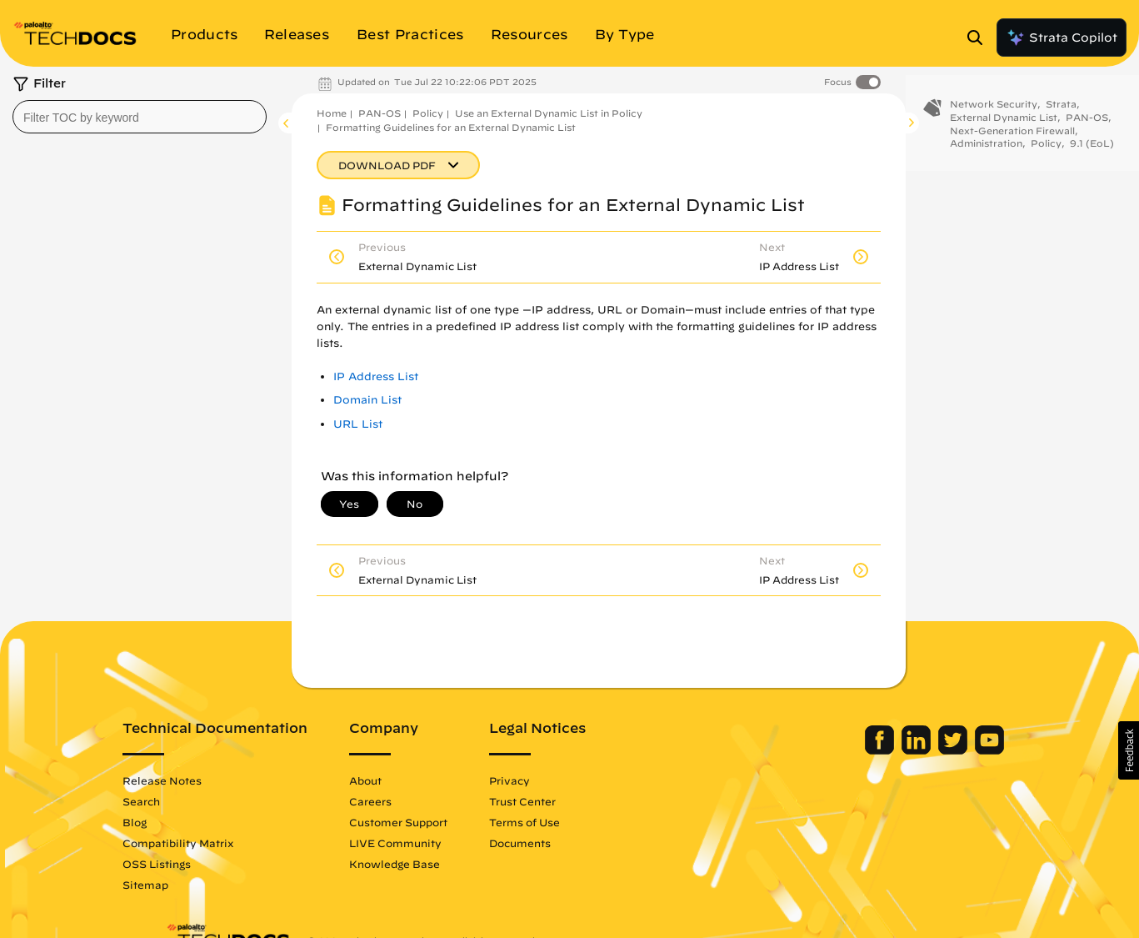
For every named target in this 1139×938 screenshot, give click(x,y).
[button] (1128, 750)
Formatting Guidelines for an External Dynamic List (451, 127)
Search (184, 801)
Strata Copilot (1061, 38)
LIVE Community (438, 843)
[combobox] (139, 116)
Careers (413, 801)
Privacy (552, 780)
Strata (1061, 114)
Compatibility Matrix (221, 843)
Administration (986, 153)
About (408, 780)
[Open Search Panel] (979, 37)
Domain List (367, 400)
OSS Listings (200, 864)
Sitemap (189, 884)
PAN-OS (379, 113)
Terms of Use (567, 822)
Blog (178, 822)
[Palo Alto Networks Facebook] (838, 750)
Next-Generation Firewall (1012, 140)
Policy (427, 113)
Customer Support (441, 822)
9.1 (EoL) (1092, 153)
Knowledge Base (437, 864)
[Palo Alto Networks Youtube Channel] (947, 750)
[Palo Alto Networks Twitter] (912, 750)
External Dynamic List (1003, 128)
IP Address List (375, 376)
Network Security (993, 114)
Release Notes (205, 780)
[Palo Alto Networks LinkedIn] (875, 750)
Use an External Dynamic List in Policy (548, 113)
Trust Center (565, 801)
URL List (357, 424)
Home (332, 113)
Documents (563, 843)
